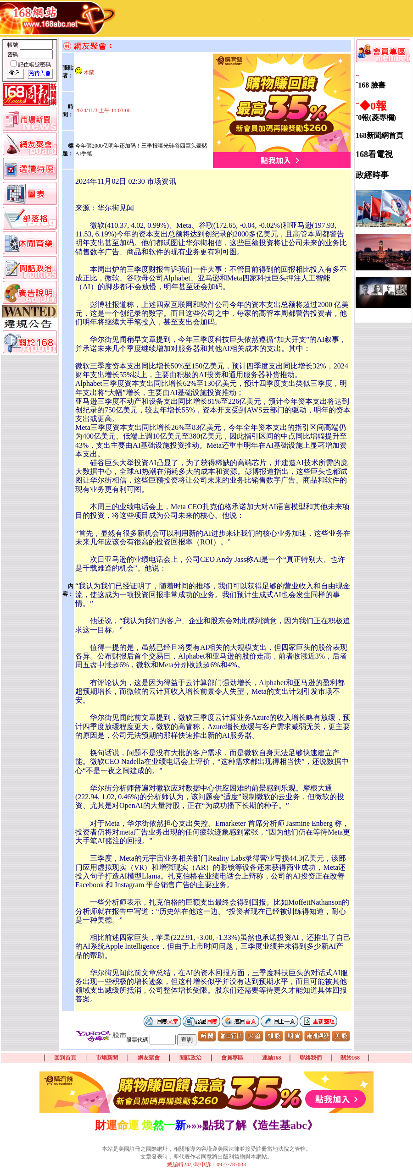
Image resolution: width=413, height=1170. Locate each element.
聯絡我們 (311, 1058)
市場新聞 (107, 1058)
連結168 (271, 1058)
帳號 (13, 45)
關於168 (350, 1058)
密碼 (13, 54)
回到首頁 (65, 1058)
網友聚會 (149, 1058)
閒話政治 (190, 1058)
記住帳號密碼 (34, 64)
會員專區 (232, 1058)
